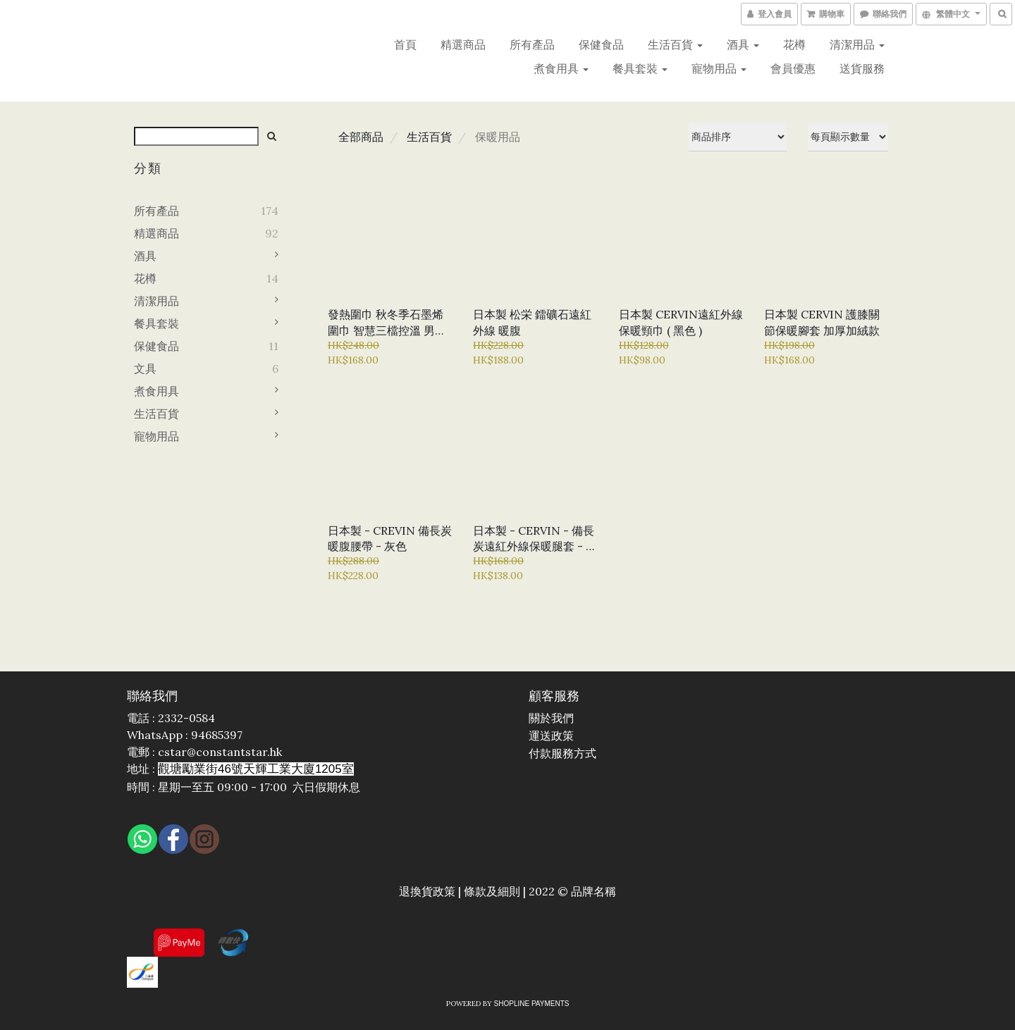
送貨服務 (862, 68)
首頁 (405, 44)
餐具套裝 (640, 68)
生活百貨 (675, 44)
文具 (145, 368)
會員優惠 (793, 68)
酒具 (743, 44)
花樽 (794, 44)
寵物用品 (718, 68)
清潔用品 (857, 44)
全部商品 (360, 137)
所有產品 (532, 44)
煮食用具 (561, 68)
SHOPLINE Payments (532, 1003)
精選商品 (463, 44)
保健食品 (601, 44)
